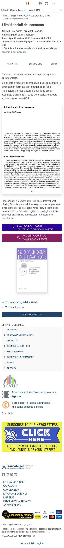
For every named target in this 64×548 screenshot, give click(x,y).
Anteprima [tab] (12, 64)
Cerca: (5, 10)
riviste (13, 16)
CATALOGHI (10, 485)
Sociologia (12, 340)
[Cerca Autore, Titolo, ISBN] (33, 10)
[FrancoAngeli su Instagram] (11, 475)
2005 (47, 16)
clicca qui (21, 52)
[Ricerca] (60, 10)
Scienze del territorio (18, 346)
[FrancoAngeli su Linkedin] (7, 475)
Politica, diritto (15, 351)
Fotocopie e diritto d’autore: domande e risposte (33, 394)
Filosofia (11, 368)
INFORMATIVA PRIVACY (17, 501)
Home (4, 16)
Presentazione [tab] (34, 64)
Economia (12, 329)
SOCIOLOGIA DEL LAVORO (30, 16)
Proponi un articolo (32, 314)
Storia (10, 363)
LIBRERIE (8, 497)
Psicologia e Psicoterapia (20, 335)
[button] (27, 3)
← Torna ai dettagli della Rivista (20, 302)
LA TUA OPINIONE (13, 481)
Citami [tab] (54, 64)
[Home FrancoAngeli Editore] (12, 4)
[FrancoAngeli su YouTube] (15, 475)
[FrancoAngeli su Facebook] (3, 475)
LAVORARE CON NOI (15, 493)
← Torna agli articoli (13, 307)
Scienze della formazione (20, 357)
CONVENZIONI (11, 489)
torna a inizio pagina (32, 543)
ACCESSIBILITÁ (12, 505)
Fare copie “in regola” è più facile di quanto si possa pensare (31, 404)
